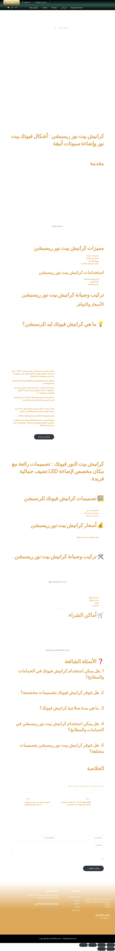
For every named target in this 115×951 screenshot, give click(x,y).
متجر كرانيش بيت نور (58, 546)
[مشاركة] (92, 945)
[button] (70, 903)
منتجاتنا (54, 7)
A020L (56, 537)
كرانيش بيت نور (96, 232)
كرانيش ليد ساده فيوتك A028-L (75, 542)
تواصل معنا (33, 7)
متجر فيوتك (92, 628)
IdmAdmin (51, 28)
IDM (85, 450)
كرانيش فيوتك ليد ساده (91, 506)
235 (51, 537)
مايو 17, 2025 (63, 28)
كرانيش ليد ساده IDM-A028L (36, 338)
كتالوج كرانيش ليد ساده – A (45, 445)
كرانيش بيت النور (96, 486)
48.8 (63, 537)
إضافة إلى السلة (44, 437)
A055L (40, 537)
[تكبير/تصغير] (110, 945)
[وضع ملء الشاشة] (101, 945)
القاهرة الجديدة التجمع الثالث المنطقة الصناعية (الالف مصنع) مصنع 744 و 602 (42, 897)
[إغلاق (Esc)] (83, 945)
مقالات (44, 7)
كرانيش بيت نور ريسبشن (96, 786)
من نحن (64, 7)
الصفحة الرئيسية (76, 7)
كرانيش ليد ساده (27, 446)
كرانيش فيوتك (95, 714)
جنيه (66, 537)
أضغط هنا (45, 546)
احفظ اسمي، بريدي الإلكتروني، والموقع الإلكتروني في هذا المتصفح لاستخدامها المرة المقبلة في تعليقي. (63, 859)
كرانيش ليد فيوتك (73, 786)
